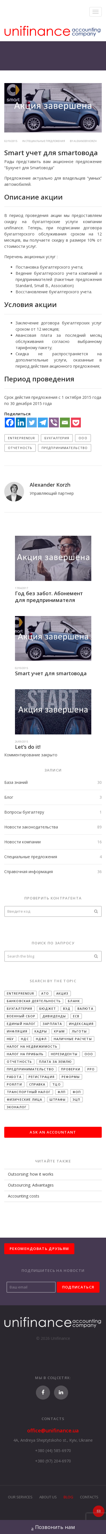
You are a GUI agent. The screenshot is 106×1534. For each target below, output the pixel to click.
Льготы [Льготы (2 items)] (79, 1031)
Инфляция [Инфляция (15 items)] (17, 1031)
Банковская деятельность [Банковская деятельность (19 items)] (34, 1001)
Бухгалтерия (56, 438)
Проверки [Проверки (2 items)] (70, 1069)
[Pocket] (76, 422)
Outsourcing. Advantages (31, 1185)
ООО (83, 438)
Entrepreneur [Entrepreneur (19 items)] (20, 993)
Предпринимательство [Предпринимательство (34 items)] (30, 1069)
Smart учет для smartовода (51, 673)
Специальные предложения (30, 856)
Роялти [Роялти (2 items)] (14, 1084)
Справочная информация (28, 871)
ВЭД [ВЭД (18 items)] (66, 1008)
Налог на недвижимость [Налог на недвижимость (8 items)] (32, 1046)
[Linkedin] (21, 422)
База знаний (16, 782)
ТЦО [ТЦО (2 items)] (56, 1084)
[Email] (65, 422)
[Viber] (54, 422)
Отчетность (20, 448)
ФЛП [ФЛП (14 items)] (62, 1092)
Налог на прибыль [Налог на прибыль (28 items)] (25, 1054)
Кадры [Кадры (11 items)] (40, 1031)
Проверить (96, 911)
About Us (48, 1496)
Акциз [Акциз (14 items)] (62, 993)
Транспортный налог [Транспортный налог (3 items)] (29, 1092)
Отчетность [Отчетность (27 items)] (19, 1061)
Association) (62, 285)
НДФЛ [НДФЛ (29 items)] (41, 1039)
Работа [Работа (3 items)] (14, 1077)
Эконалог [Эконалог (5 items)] (17, 1107)
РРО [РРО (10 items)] (91, 1069)
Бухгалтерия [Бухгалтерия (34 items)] (19, 1008)
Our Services (20, 1496)
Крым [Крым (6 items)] (59, 1031)
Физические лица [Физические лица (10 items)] (24, 1099)
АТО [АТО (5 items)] (45, 993)
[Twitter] (32, 422)
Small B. (41, 285)
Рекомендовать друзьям (39, 1248)
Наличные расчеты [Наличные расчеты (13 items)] (73, 1039)
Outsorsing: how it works (30, 1174)
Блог (8, 797)
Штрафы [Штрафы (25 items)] (57, 1099)
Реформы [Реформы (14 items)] (71, 1077)
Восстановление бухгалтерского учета (53, 291)
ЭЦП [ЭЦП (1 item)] (76, 1099)
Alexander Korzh (85, 141)
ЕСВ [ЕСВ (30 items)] (76, 1016)
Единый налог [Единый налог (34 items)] (21, 1024)
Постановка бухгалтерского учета (49, 267)
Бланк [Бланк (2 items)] (74, 1001)
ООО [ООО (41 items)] (89, 1054)
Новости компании (22, 841)
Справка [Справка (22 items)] (37, 1084)
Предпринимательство (65, 448)
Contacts (89, 1496)
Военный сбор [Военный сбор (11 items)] (21, 1016)
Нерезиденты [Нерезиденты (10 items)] (64, 1054)
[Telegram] (43, 422)
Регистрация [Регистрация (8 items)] (42, 1077)
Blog (68, 1496)
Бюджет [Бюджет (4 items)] (47, 1008)
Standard (24, 285)
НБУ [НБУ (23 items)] (10, 1039)
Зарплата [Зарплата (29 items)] (52, 1024)
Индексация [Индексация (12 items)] (81, 1024)
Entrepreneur (21, 438)
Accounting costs (23, 1196)
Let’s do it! (27, 746)
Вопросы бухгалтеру (24, 812)
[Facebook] (10, 422)
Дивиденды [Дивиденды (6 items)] (54, 1016)
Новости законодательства (31, 827)
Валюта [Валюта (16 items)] (85, 1008)
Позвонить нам (53, 1528)
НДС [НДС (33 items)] (25, 1039)
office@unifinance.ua (53, 1430)
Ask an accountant (53, 1132)
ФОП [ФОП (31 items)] (77, 1092)
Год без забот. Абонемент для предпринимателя (49, 596)
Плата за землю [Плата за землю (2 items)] (55, 1061)
